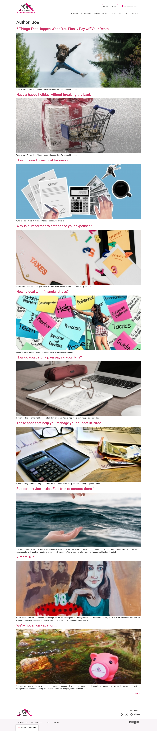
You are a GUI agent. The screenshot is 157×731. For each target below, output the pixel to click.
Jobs (113, 13)
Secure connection (131, 6)
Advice (105, 13)
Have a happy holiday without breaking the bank (53, 94)
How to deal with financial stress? (42, 291)
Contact (135, 13)
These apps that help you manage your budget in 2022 (58, 423)
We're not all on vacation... (36, 625)
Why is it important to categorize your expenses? (54, 226)
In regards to (86, 13)
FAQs (119, 13)
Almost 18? (25, 557)
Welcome (74, 13)
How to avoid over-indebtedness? (42, 160)
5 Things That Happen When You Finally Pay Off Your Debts (62, 29)
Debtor (126, 13)
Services (97, 13)
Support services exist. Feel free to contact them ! (55, 489)
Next (138, 693)
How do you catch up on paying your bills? (49, 357)
